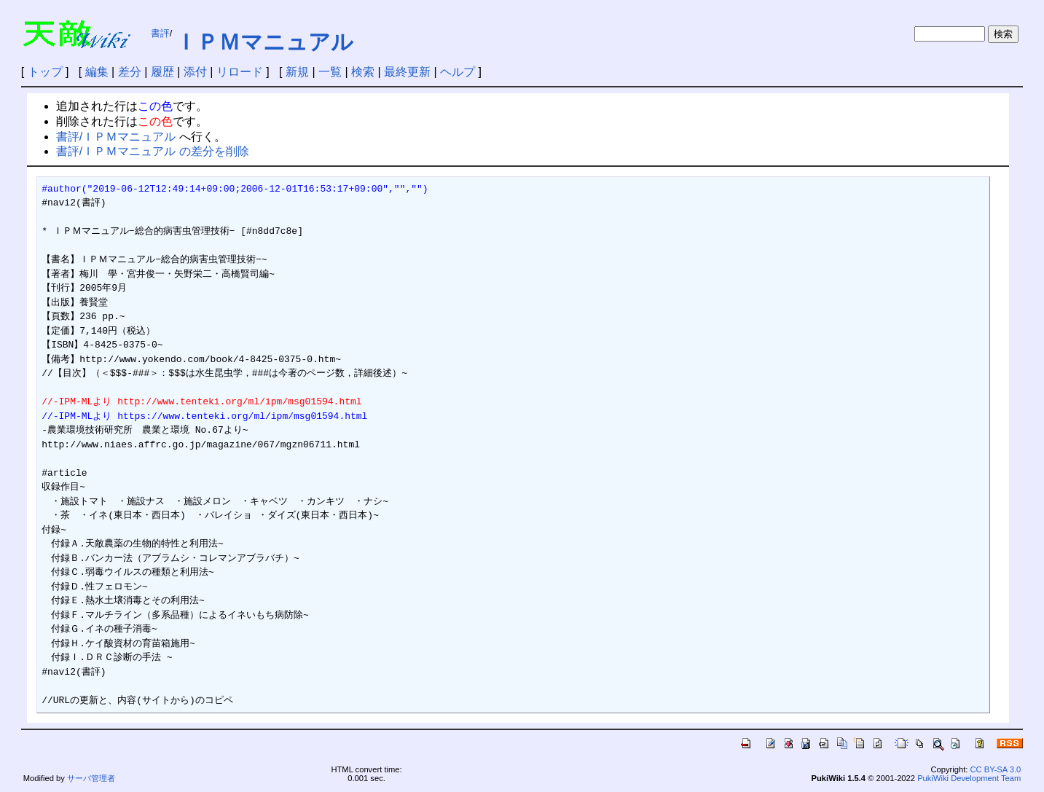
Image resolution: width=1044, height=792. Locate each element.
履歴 (162, 72)
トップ (45, 72)
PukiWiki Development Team (969, 778)
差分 (129, 72)
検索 (362, 72)
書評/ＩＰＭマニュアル (116, 136)
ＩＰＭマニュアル (264, 42)
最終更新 (407, 72)
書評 (160, 33)
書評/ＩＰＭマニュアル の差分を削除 (152, 151)
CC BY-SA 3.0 (995, 769)
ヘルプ (457, 72)
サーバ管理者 (91, 778)
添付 (195, 72)
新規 (297, 72)
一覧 (330, 72)
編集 (97, 72)
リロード (239, 72)
